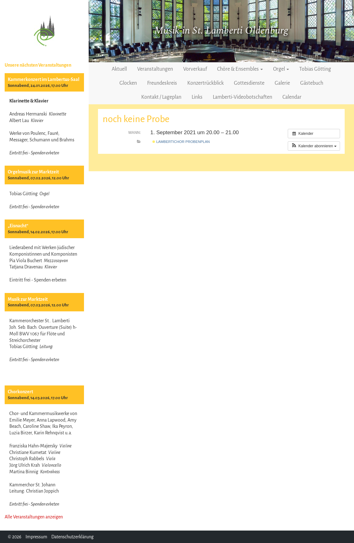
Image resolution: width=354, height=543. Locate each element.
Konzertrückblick (205, 83)
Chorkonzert (20, 391)
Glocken (128, 83)
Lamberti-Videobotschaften (242, 97)
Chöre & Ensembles (240, 69)
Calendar (291, 97)
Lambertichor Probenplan (181, 142)
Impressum (36, 536)
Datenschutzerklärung (72, 536)
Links (197, 97)
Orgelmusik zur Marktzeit (33, 171)
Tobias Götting (315, 69)
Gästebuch (311, 83)
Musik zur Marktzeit (28, 299)
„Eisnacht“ (18, 225)
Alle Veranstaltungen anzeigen (34, 516)
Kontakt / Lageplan (161, 97)
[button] (314, 146)
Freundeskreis (162, 83)
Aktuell (119, 69)
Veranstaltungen (155, 69)
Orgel (281, 69)
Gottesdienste (249, 83)
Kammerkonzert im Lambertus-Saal (43, 79)
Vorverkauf (195, 69)
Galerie (282, 83)
